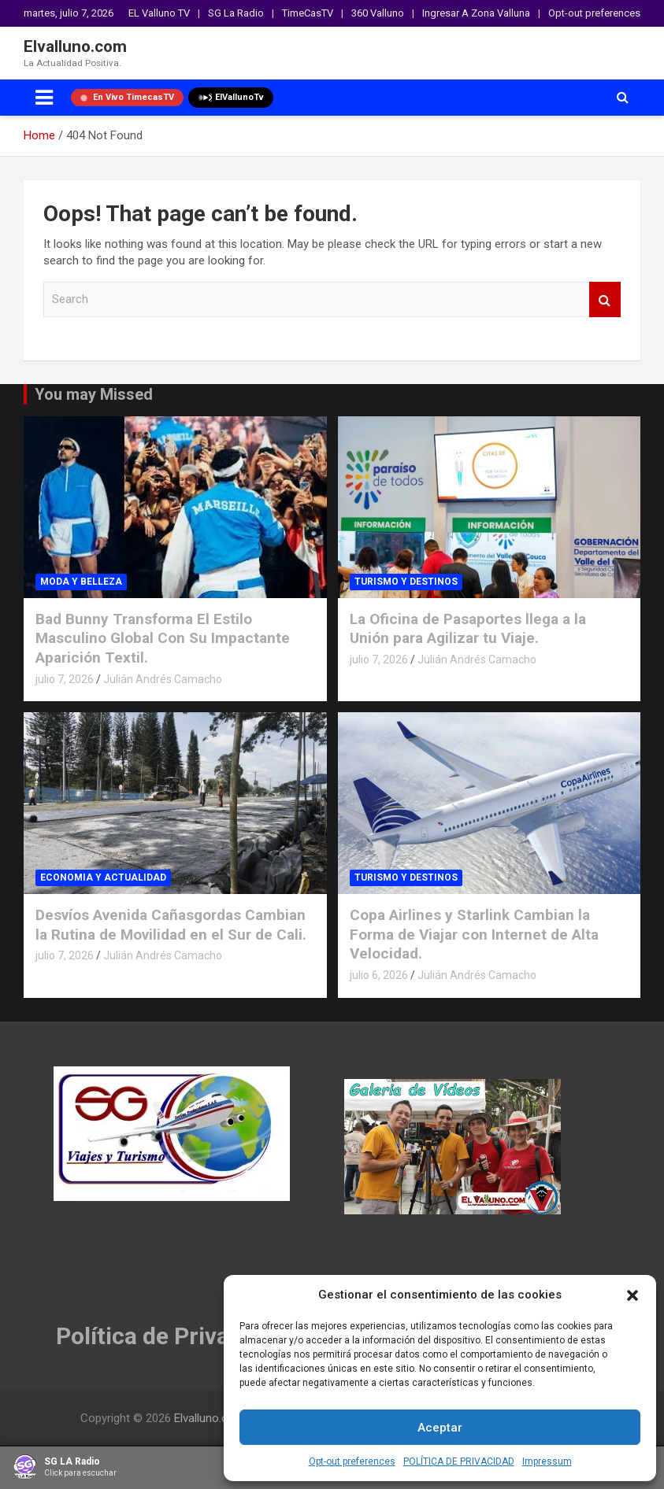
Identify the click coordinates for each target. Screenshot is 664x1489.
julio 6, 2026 (379, 975)
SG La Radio (236, 13)
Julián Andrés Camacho (162, 679)
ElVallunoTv (231, 98)
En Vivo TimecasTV (127, 97)
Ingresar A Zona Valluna (476, 13)
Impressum (547, 1461)
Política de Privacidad (171, 1336)
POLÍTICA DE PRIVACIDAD (458, 1461)
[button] (632, 1295)
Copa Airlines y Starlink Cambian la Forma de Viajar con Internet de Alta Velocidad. (474, 934)
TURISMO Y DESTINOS (406, 581)
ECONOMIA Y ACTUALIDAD (103, 877)
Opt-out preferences (352, 1461)
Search (605, 299)
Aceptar (439, 1428)
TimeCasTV (307, 13)
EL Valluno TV (159, 13)
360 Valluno (377, 13)
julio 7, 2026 (64, 679)
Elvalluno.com (75, 46)
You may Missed (94, 394)
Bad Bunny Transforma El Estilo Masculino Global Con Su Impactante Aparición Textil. (162, 638)
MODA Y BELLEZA (81, 581)
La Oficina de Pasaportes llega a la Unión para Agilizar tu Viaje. (468, 629)
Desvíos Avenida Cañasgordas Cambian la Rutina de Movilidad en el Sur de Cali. (170, 925)
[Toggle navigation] (44, 97)
